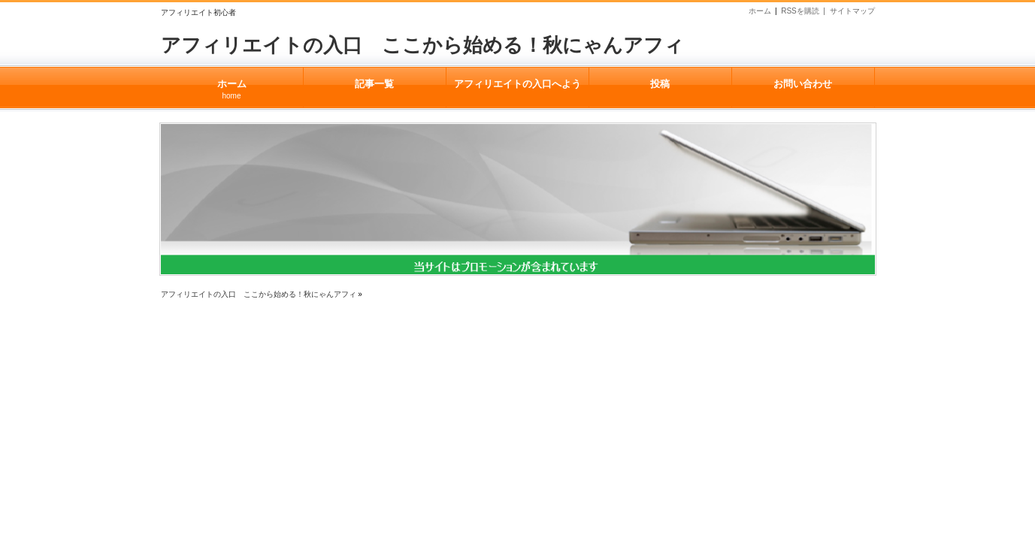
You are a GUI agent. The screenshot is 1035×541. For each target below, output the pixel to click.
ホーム (760, 11)
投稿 (660, 84)
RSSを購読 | (805, 11)
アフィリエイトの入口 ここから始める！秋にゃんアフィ (422, 45)
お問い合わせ (803, 84)
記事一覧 (374, 84)
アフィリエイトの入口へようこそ (517, 93)
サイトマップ (852, 11)
